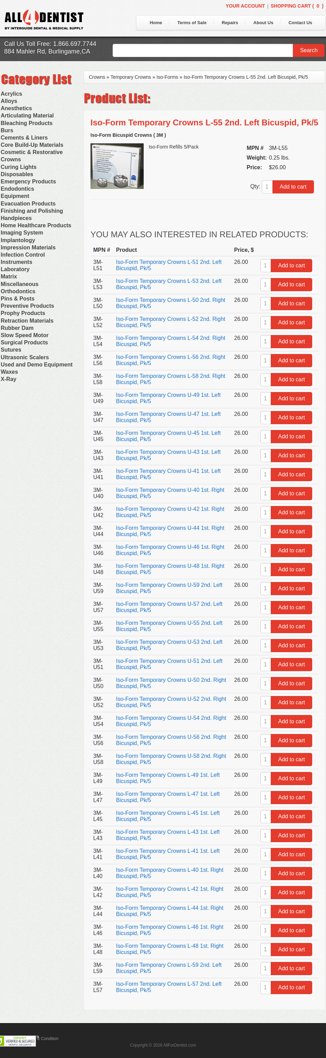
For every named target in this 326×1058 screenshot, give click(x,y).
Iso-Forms (167, 77)
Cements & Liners (24, 138)
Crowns (11, 159)
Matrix (9, 276)
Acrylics (11, 94)
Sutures (11, 350)
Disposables (17, 174)
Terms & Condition (41, 1038)
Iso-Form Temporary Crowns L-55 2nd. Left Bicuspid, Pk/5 (246, 77)
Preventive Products (27, 306)
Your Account (245, 6)
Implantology (18, 240)
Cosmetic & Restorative (32, 152)
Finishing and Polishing (32, 211)
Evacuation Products (28, 204)
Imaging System (22, 233)
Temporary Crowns (131, 77)
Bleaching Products (26, 123)
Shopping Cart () (297, 6)
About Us (263, 22)
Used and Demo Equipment (37, 365)
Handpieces (16, 218)
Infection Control (23, 255)
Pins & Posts (18, 299)
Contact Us (300, 22)
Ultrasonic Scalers (25, 357)
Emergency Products (28, 181)
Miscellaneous (19, 284)
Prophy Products (23, 313)
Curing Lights (19, 167)
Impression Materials (28, 247)
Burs (7, 130)
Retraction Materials (27, 321)
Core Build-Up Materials (32, 145)
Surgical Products (24, 342)
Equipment (15, 196)
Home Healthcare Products (36, 225)
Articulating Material (27, 115)
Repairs (230, 22)
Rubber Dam (17, 328)
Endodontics (17, 189)
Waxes (9, 372)
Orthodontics (18, 291)
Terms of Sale (192, 22)
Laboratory (15, 269)
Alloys (9, 101)
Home (156, 22)
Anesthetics (16, 108)
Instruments (16, 262)
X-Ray (8, 379)
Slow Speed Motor (25, 335)
